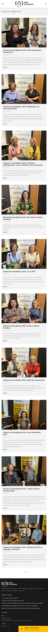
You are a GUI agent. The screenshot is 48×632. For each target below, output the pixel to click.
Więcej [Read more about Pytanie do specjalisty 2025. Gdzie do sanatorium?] (5, 393)
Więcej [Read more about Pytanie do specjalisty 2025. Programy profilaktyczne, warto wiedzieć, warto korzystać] (5, 178)
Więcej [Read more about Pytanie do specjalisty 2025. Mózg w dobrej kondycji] (5, 340)
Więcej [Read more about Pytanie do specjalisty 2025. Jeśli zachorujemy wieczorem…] (5, 67)
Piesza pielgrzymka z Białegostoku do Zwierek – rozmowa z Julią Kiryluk (20, 605)
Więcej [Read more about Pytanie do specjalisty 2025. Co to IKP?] (5, 286)
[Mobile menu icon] (2, 4)
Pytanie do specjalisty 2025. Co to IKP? (19, 271)
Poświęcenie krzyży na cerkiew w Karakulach (13, 600)
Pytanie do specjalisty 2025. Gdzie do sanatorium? (24, 380)
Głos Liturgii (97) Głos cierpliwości (10, 598)
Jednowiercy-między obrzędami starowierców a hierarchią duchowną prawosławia (22, 603)
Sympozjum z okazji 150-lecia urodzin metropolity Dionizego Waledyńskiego (21, 608)
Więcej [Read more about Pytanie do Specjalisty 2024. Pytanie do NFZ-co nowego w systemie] (5, 564)
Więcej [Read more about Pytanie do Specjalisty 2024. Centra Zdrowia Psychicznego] (5, 508)
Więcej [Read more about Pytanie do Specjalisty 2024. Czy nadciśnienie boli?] (5, 449)
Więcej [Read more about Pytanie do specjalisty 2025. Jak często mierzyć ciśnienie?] (5, 232)
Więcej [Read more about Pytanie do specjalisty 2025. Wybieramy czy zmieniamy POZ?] (5, 123)
